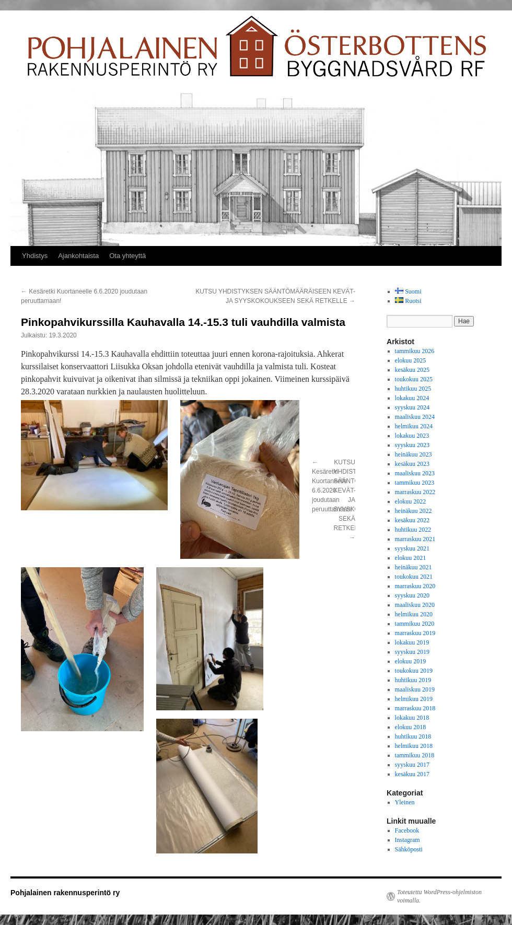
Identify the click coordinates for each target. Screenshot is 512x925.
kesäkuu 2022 (412, 520)
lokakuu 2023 (412, 435)
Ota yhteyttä (127, 256)
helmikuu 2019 (414, 698)
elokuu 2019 (410, 661)
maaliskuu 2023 (415, 473)
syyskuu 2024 (412, 407)
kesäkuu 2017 (412, 774)
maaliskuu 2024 (415, 416)
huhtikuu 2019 (413, 680)
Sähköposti (409, 849)
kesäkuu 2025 (412, 369)
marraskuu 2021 (415, 539)
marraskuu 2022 (415, 492)
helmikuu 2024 (414, 426)
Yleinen (405, 802)
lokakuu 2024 (412, 398)
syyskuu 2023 (412, 445)
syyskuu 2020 (412, 595)
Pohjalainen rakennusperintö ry (65, 892)
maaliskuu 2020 (415, 604)
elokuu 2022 (410, 501)
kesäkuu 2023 (412, 463)
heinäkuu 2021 (413, 567)
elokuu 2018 (410, 727)
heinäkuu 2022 (413, 510)
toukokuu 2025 (414, 379)
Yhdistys (35, 256)
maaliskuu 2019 (415, 689)
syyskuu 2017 (412, 764)
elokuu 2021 (410, 557)
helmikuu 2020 (414, 614)
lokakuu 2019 (412, 642)
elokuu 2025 (410, 360)
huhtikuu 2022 (413, 529)
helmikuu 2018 (414, 746)
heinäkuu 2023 (413, 454)
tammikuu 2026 (415, 351)
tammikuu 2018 (415, 755)
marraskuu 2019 (415, 633)
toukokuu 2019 (414, 670)
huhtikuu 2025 (413, 388)
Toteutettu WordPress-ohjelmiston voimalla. (439, 896)
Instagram (407, 840)
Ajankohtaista (78, 256)
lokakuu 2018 (412, 717)
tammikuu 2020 (415, 623)
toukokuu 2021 (414, 576)
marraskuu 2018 (415, 708)
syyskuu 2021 (412, 548)
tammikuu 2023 (415, 482)
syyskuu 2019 (412, 651)
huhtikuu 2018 (413, 736)
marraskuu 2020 (415, 586)
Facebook (407, 830)
